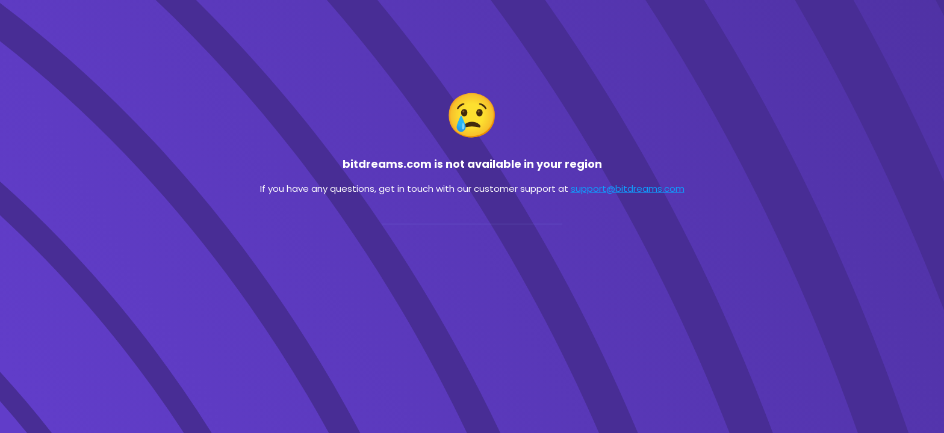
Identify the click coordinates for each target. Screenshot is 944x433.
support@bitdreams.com (628, 188)
